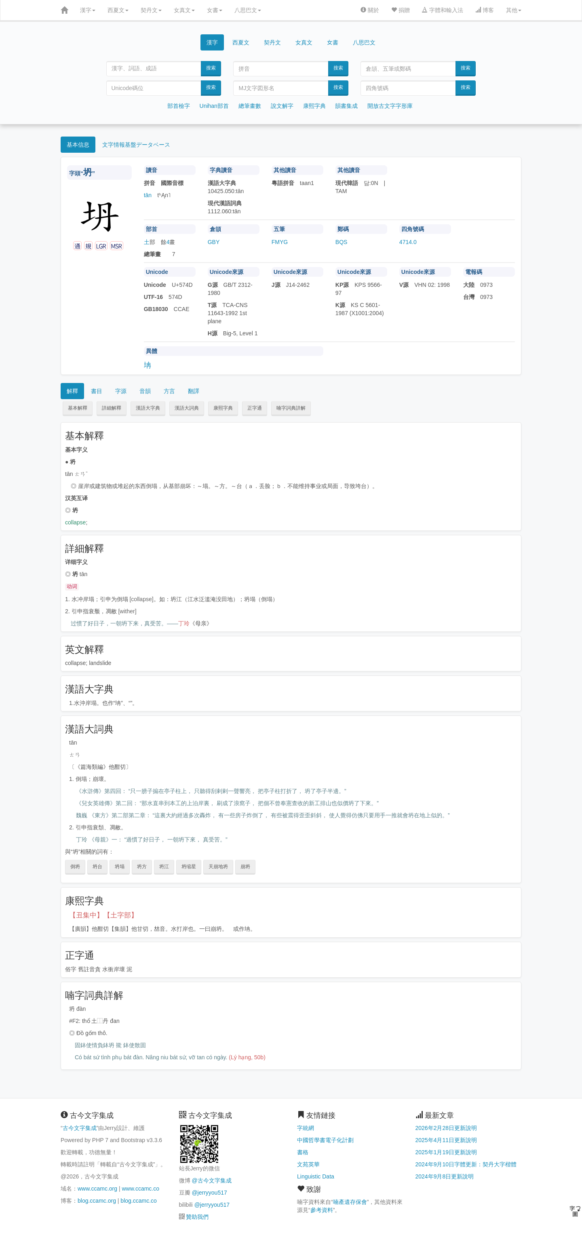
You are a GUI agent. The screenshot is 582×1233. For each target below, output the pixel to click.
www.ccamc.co (140, 1188)
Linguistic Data (315, 1176)
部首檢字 (178, 106)
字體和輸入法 (442, 10)
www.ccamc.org (97, 1188)
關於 (370, 10)
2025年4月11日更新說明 (446, 1140)
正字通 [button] (254, 408)
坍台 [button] (97, 866)
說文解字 (282, 106)
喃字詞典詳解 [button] (291, 408)
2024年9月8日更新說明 (444, 1176)
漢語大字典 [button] (148, 408)
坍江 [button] (164, 866)
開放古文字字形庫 (390, 106)
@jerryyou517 (209, 1192)
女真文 (184, 10)
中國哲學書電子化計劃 (325, 1140)
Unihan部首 (214, 106)
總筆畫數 (249, 106)
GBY (214, 242)
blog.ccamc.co (138, 1200)
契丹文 (151, 10)
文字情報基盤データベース (136, 144)
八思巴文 (247, 10)
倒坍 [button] (75, 866)
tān (148, 195)
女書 (214, 10)
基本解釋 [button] (77, 408)
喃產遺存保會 (350, 1202)
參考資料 (321, 1210)
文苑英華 (308, 1164)
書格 (302, 1152)
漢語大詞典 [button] (187, 408)
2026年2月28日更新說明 (446, 1128)
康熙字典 (314, 106)
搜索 (211, 68)
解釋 (72, 391)
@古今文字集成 (211, 1180)
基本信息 (78, 144)
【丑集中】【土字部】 (103, 915)
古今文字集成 (80, 1128)
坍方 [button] (142, 866)
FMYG (280, 242)
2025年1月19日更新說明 (446, 1152)
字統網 (305, 1128)
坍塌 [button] (119, 866)
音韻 (145, 391)
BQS (341, 242)
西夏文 (118, 10)
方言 (169, 391)
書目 (96, 391)
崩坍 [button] (245, 866)
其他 (513, 10)
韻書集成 (346, 106)
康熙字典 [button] (223, 408)
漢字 (87, 10)
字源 (121, 391)
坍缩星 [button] (188, 866)
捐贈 (400, 10)
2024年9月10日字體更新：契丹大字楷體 (466, 1164)
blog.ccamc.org (97, 1200)
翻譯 (193, 391)
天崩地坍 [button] (218, 866)
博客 (484, 10)
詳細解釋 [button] (111, 408)
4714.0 (408, 242)
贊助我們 (197, 1217)
